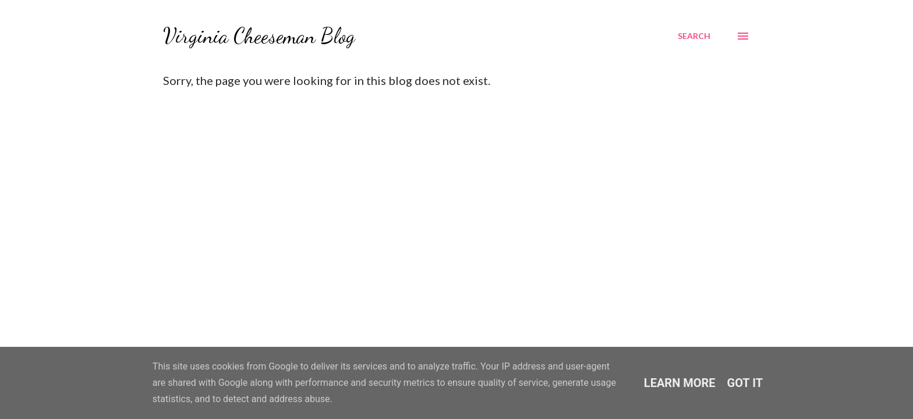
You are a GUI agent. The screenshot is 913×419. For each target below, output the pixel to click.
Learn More (680, 383)
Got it (745, 383)
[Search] (694, 36)
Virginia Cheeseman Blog (259, 35)
